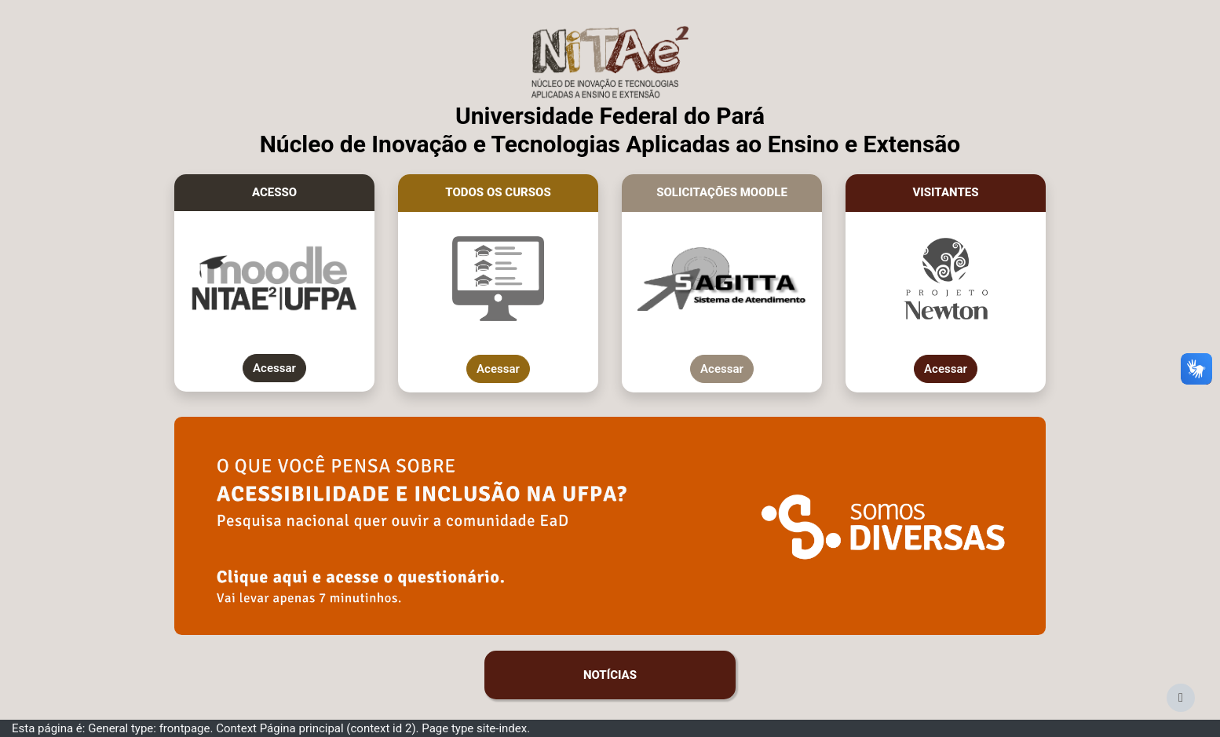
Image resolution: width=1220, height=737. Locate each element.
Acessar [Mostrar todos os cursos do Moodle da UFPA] (498, 369)
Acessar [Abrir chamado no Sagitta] (721, 369)
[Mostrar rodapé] (1181, 698)
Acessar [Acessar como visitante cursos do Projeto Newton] (945, 369)
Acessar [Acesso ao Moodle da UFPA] (274, 368)
